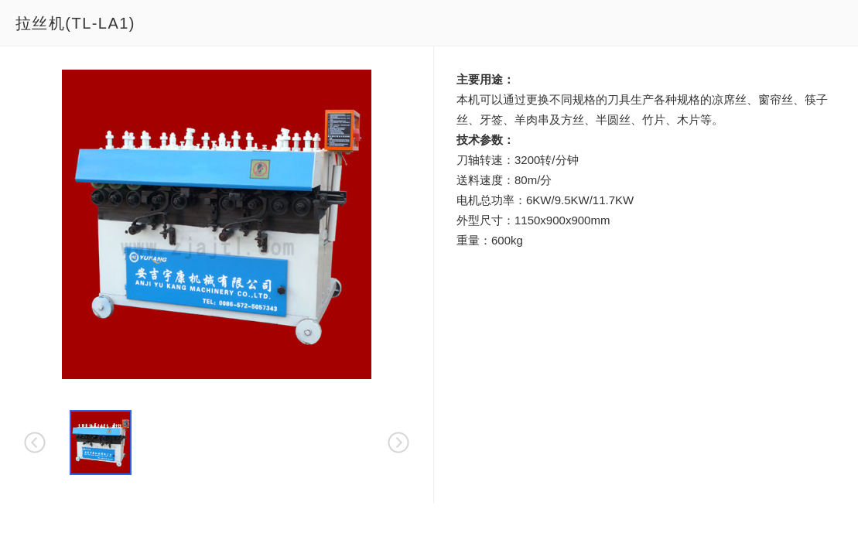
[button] (100, 442)
